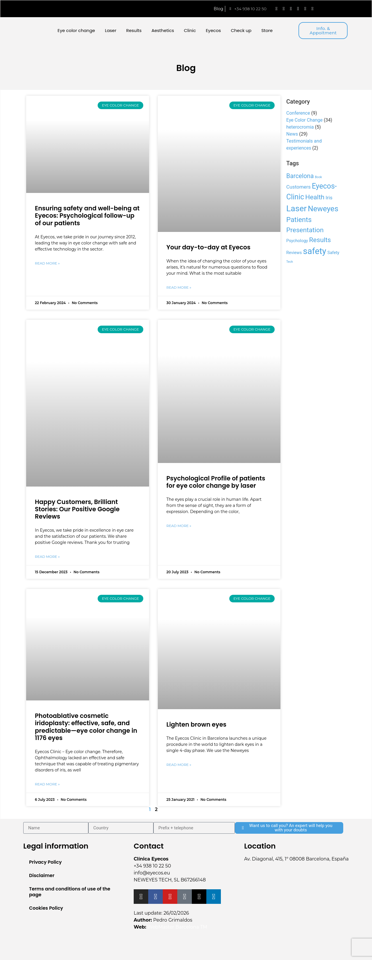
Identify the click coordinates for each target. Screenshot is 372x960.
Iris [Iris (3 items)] (329, 197)
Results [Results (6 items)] (320, 240)
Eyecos (213, 30)
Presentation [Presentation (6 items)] (305, 230)
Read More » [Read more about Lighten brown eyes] (179, 764)
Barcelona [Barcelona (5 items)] (300, 176)
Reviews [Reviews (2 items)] (294, 252)
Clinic (190, 30)
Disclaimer (41, 875)
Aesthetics (162, 30)
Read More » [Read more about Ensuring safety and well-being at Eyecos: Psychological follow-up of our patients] (47, 263)
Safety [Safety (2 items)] (333, 252)
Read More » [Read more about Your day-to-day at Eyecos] (179, 287)
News (292, 134)
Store (267, 30)
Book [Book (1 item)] (318, 177)
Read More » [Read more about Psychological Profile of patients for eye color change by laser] (179, 526)
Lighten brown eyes (196, 724)
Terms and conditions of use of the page (69, 892)
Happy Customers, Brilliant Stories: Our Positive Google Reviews (77, 509)
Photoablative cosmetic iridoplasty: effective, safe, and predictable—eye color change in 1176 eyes (86, 726)
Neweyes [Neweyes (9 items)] (323, 208)
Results (134, 30)
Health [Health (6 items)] (314, 197)
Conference (298, 113)
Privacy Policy (45, 862)
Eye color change (76, 30)
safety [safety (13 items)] (314, 251)
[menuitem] (332, 8)
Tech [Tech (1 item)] (289, 262)
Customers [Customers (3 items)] (298, 187)
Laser (110, 30)
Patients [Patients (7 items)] (299, 220)
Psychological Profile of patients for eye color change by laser (216, 482)
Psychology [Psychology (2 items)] (297, 240)
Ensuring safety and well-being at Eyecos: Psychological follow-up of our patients (87, 215)
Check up (241, 30)
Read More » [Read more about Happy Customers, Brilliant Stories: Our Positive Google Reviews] (47, 556)
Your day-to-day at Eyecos (209, 247)
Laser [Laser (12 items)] (296, 208)
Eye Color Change (304, 120)
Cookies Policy (46, 908)
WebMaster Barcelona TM (177, 927)
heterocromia (300, 127)
